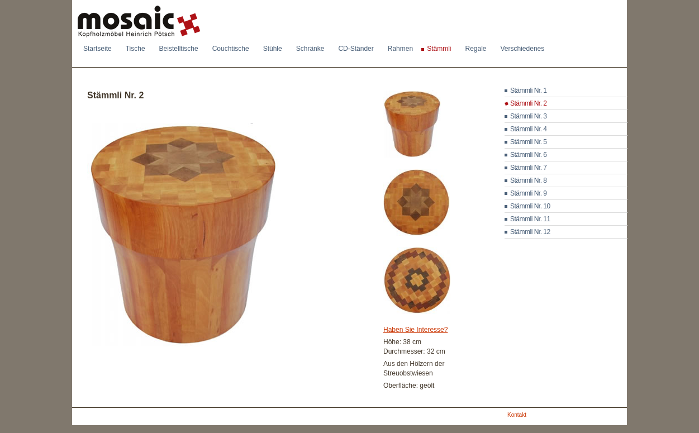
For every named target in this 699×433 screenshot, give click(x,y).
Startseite (97, 49)
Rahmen (400, 49)
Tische (135, 49)
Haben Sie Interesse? (415, 330)
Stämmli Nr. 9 (528, 193)
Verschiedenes (523, 49)
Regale (475, 49)
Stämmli (439, 49)
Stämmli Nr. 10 (530, 206)
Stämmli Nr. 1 (528, 90)
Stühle (272, 49)
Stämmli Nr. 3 (528, 116)
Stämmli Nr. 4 (528, 129)
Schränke (310, 49)
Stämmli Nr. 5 (528, 142)
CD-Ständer (355, 49)
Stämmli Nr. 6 (528, 155)
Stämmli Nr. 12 (530, 232)
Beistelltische (178, 49)
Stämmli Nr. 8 (528, 180)
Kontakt (516, 415)
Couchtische (230, 49)
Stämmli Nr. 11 (530, 219)
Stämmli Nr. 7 (528, 168)
